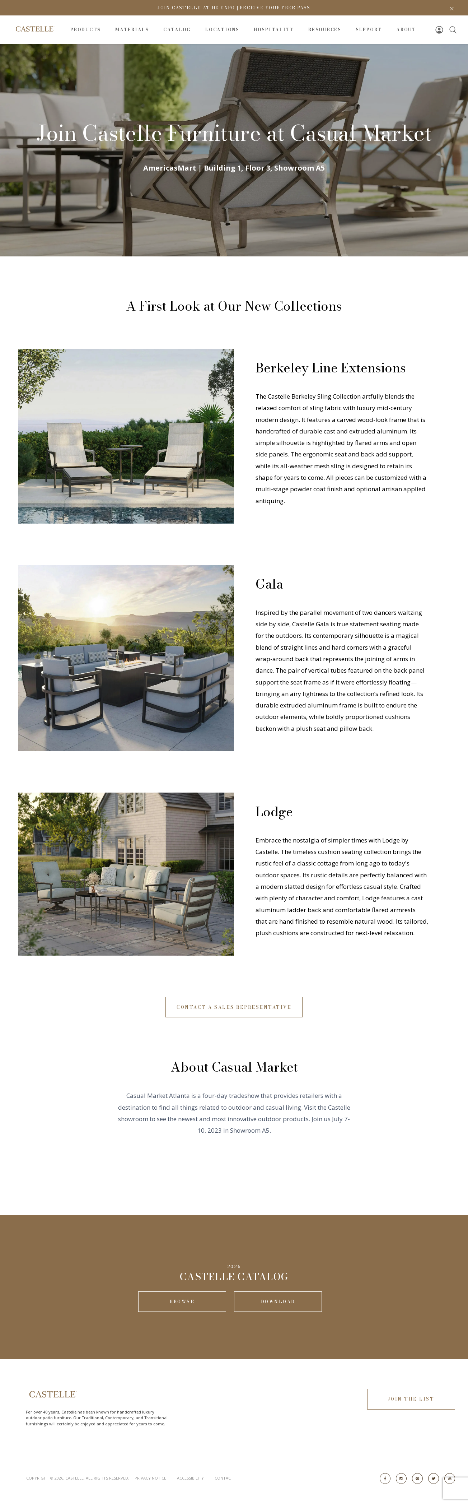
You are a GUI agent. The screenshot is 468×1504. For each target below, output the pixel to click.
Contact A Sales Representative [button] (234, 1007)
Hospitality (274, 29)
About (406, 29)
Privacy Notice (150, 1478)
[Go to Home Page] (34, 28)
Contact (224, 1478)
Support (369, 29)
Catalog (177, 29)
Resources (324, 29)
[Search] (453, 29)
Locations (222, 29)
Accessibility (190, 1478)
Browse (182, 1301)
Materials (132, 29)
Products (85, 29)
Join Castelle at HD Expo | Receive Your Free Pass (234, 7)
